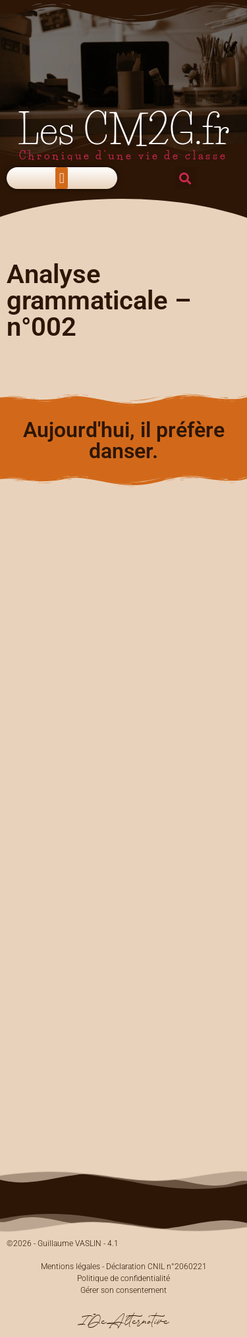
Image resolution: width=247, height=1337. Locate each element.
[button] (61, 178)
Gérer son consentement (123, 1290)
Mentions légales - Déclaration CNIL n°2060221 (124, 1266)
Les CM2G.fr (124, 130)
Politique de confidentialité (123, 1278)
